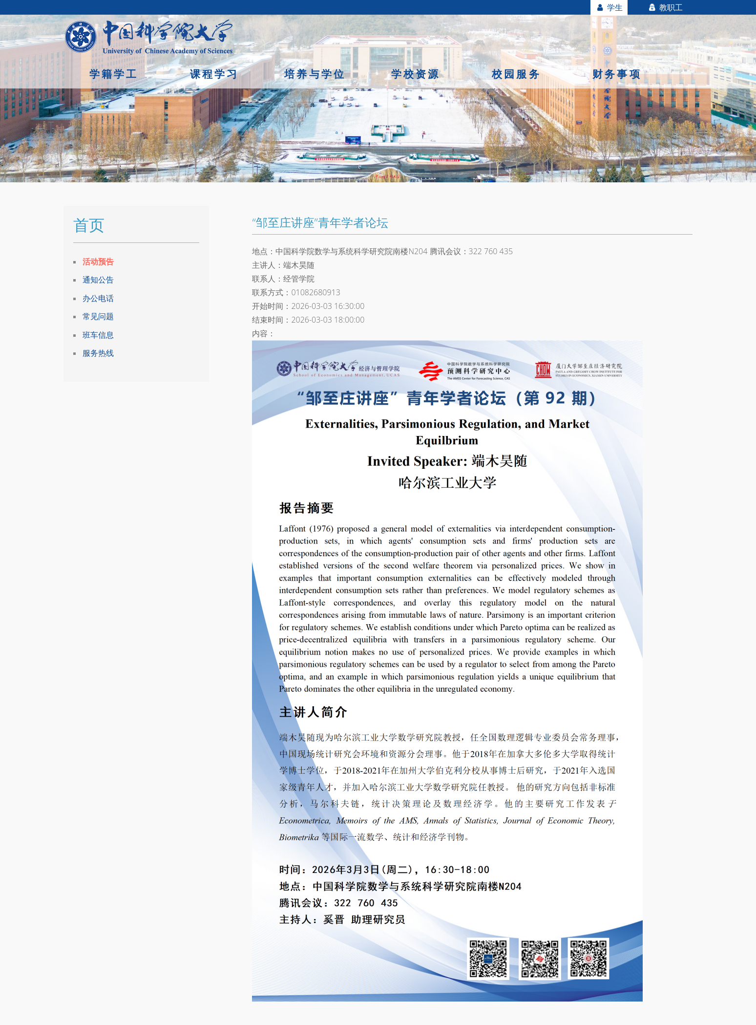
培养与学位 (315, 74)
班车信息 (98, 334)
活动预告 (98, 261)
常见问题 (98, 316)
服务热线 (98, 353)
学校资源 (416, 74)
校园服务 (516, 74)
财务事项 (617, 74)
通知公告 (98, 279)
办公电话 (98, 298)
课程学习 (214, 74)
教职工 (665, 7)
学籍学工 (114, 74)
